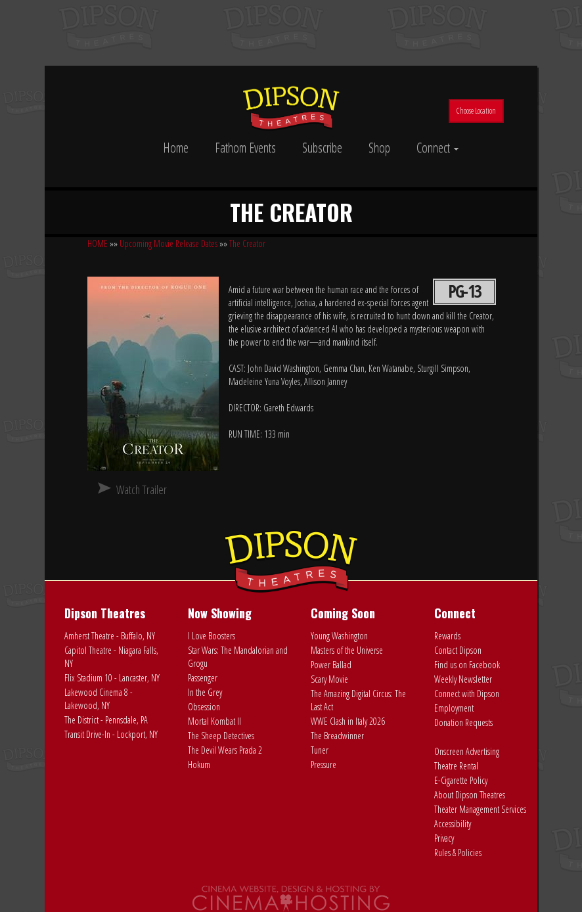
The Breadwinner (337, 735)
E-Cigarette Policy (460, 780)
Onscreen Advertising (466, 751)
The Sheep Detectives (221, 735)
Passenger (202, 678)
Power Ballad (331, 664)
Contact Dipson (457, 650)
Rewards (447, 635)
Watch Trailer (141, 489)
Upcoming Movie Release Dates (168, 243)
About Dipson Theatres (469, 794)
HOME (97, 243)
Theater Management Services (480, 809)
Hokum (199, 764)
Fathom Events (245, 147)
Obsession (204, 706)
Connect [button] (437, 147)
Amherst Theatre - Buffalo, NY (109, 635)
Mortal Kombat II (214, 721)
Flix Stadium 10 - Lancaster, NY (112, 678)
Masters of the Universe (347, 650)
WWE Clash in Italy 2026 (348, 721)
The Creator (247, 243)
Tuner (319, 750)
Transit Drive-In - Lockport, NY (111, 734)
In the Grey (205, 692)
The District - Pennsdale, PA (106, 720)
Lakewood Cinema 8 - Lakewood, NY (98, 699)
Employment (454, 708)
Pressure (323, 764)
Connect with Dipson (466, 693)
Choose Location (476, 110)
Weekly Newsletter (463, 679)
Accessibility (452, 823)
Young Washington (339, 635)
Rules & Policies (457, 852)
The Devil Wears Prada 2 (225, 750)
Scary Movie (329, 679)
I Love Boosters (211, 635)
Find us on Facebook (467, 664)
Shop (379, 147)
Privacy (444, 838)
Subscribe (322, 147)
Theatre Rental (456, 766)
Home (176, 147)
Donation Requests (463, 722)
